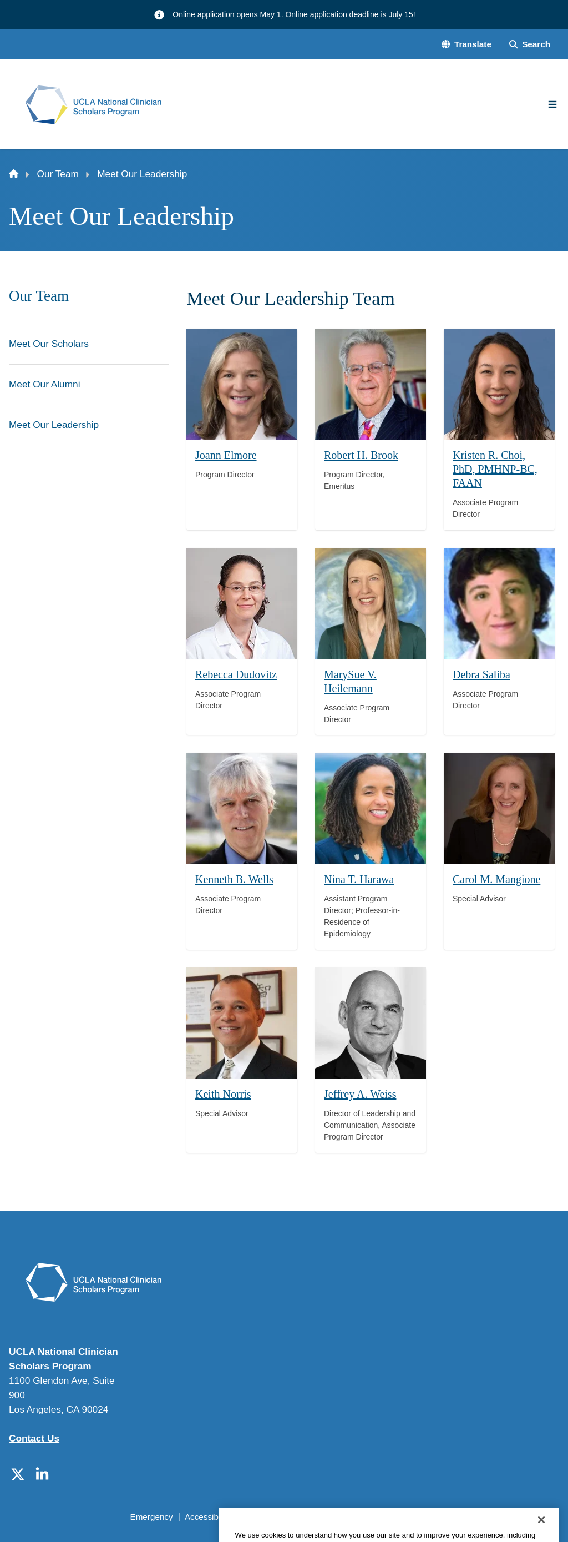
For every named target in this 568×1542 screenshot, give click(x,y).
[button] (466, 45)
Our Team (58, 173)
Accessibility (208, 1516)
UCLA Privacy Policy (281, 1516)
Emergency (151, 1516)
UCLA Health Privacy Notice (384, 1516)
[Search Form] (529, 45)
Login (459, 1516)
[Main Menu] (552, 104)
